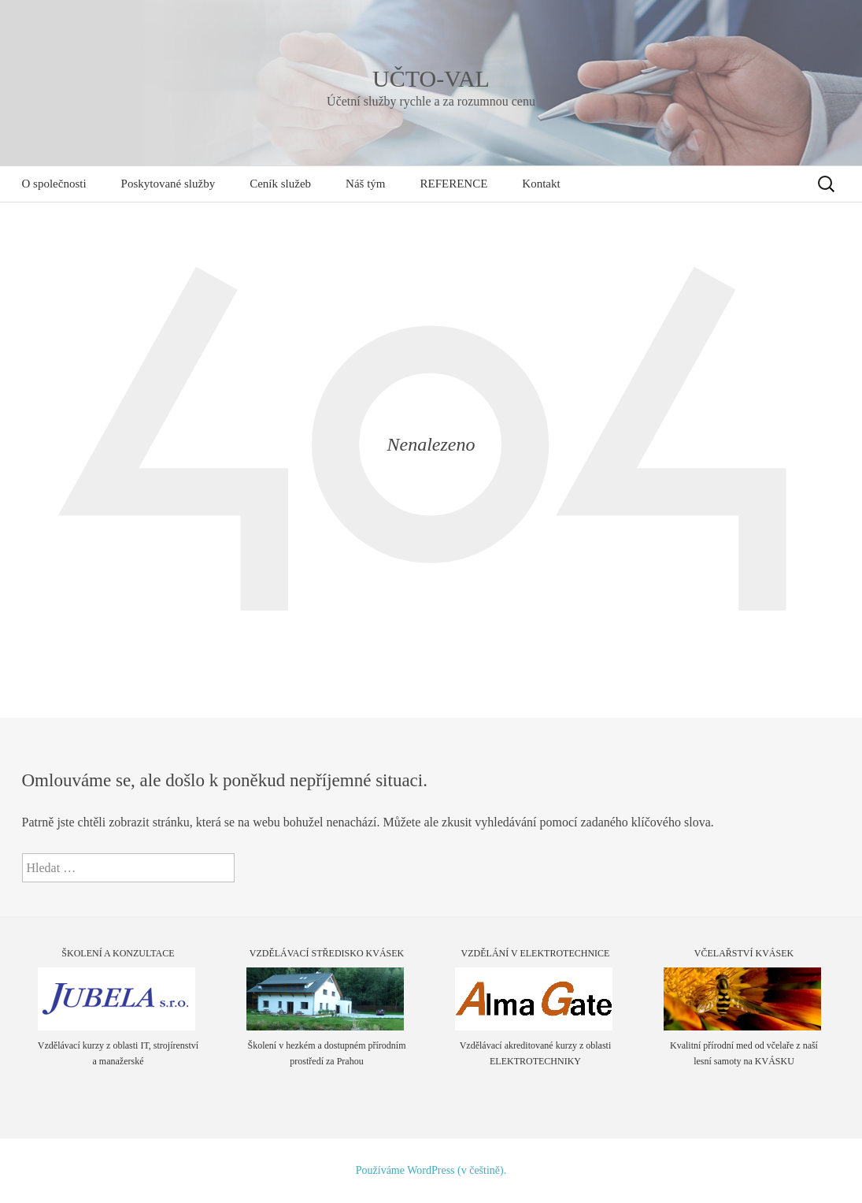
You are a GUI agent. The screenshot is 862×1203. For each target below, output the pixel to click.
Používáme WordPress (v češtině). (431, 1170)
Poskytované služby (168, 183)
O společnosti (54, 183)
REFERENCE (453, 183)
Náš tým (365, 183)
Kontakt (541, 183)
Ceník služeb (280, 183)
